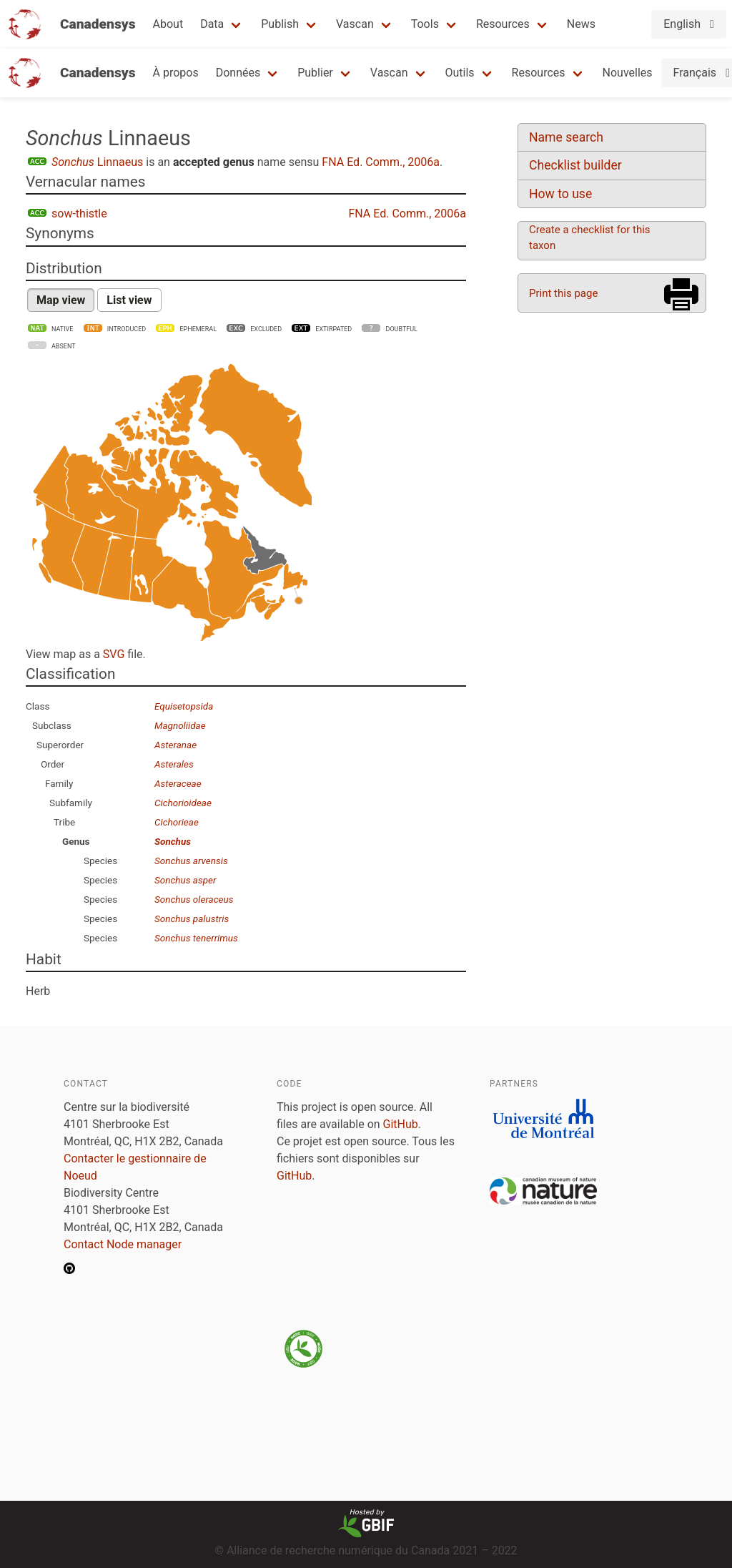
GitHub (400, 1124)
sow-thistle (79, 213)
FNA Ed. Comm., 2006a (381, 162)
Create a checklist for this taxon (590, 237)
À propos (176, 72)
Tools (425, 24)
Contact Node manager (123, 1244)
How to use (560, 194)
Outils (460, 72)
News (581, 24)
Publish (280, 24)
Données (238, 72)
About (168, 24)
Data (212, 24)
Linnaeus (97, 162)
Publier (315, 72)
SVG (113, 654)
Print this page (563, 293)
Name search (566, 137)
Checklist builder (575, 165)
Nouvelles (628, 72)
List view (129, 300)
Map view (60, 300)
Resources (503, 24)
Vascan (355, 24)
